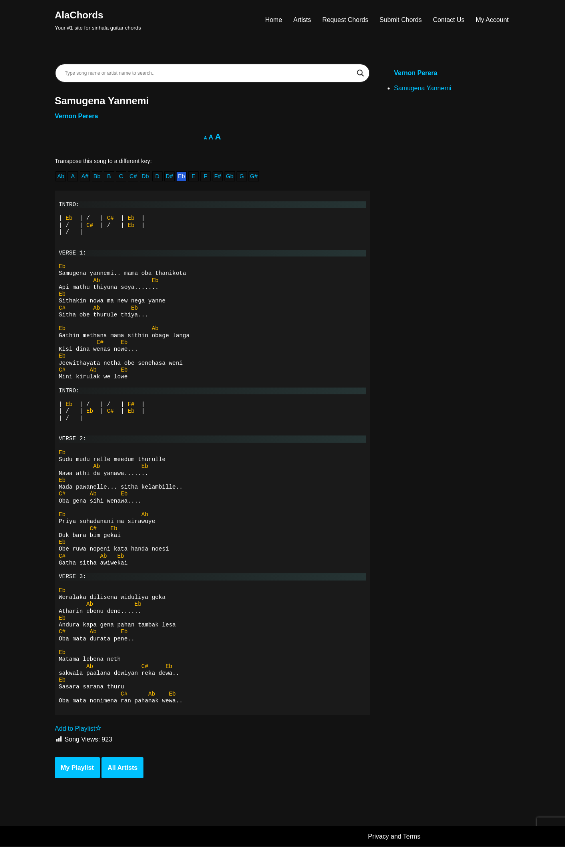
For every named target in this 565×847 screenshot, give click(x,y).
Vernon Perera (76, 116)
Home (273, 19)
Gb (230, 176)
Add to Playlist (78, 729)
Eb (181, 176)
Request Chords (345, 19)
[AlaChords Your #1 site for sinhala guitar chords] (98, 19)
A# (85, 176)
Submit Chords (400, 19)
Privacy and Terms (394, 836)
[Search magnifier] (360, 73)
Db (145, 176)
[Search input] (209, 73)
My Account (492, 19)
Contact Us (448, 19)
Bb (97, 176)
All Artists (122, 768)
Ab (60, 176)
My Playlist (77, 768)
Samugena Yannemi (423, 88)
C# (133, 176)
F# (218, 176)
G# (254, 176)
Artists (301, 19)
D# (169, 176)
